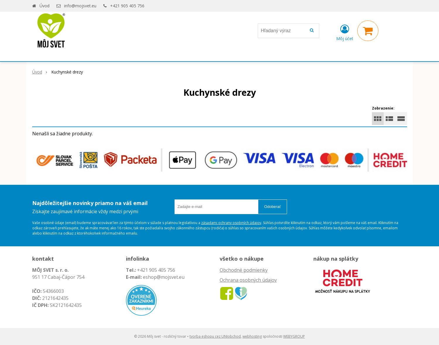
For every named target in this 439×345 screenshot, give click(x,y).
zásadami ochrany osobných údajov (231, 222)
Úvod (44, 5)
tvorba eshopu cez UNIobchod (215, 336)
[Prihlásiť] (344, 32)
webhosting (252, 336)
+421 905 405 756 (127, 5)
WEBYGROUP (294, 336)
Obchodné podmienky (244, 270)
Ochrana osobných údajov (248, 280)
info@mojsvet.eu (80, 5)
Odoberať (272, 206)
